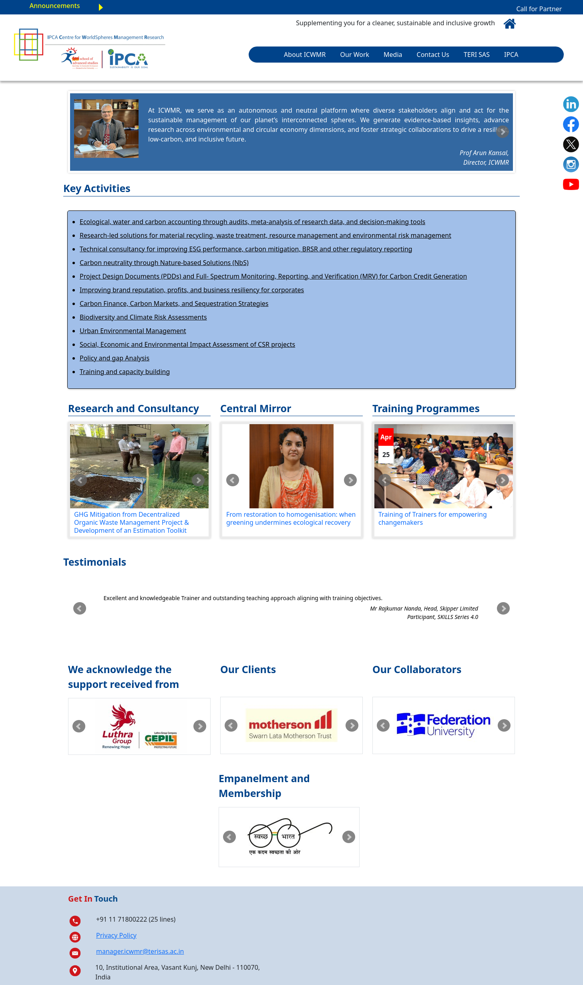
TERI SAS (477, 54)
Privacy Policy (116, 935)
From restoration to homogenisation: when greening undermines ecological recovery (291, 518)
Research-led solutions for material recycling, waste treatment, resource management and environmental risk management (265, 235)
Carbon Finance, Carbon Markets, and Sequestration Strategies (174, 303)
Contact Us (433, 54)
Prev (80, 131)
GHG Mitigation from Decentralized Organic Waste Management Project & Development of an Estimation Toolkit (131, 522)
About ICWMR (305, 54)
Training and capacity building (125, 371)
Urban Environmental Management (133, 330)
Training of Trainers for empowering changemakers (432, 518)
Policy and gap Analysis (114, 358)
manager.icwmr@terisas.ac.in (140, 951)
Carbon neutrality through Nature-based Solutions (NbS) (164, 262)
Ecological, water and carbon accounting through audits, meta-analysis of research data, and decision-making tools (252, 221)
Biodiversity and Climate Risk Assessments (143, 317)
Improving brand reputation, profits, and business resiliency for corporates (192, 289)
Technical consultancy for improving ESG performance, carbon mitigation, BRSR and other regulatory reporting (246, 249)
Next (502, 131)
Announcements (55, 5)
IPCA (511, 54)
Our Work (355, 54)
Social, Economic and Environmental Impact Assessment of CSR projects (187, 344)
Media (393, 54)
